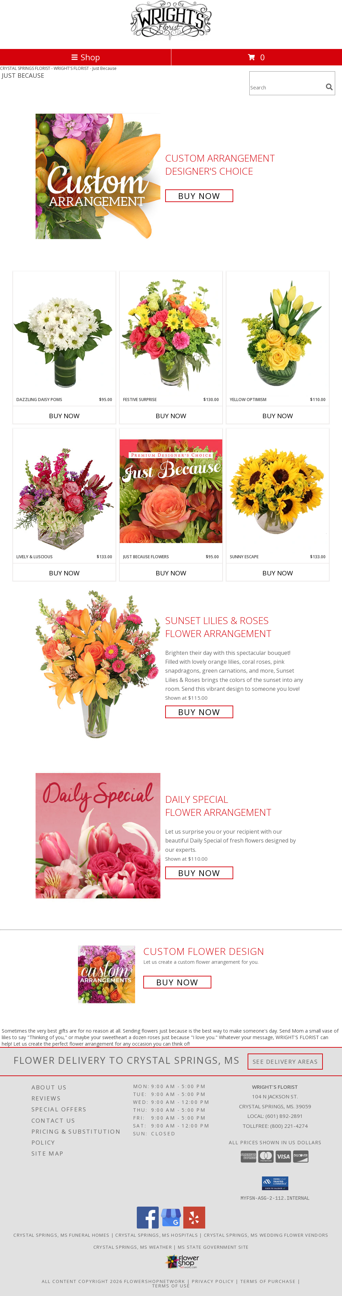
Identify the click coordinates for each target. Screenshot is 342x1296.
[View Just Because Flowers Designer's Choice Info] (171, 491)
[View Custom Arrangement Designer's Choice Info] (99, 176)
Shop (85, 57)
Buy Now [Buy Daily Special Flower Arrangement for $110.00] (199, 872)
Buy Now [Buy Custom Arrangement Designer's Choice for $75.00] (199, 195)
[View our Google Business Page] (171, 1226)
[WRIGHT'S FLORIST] (171, 39)
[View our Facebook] (148, 1226)
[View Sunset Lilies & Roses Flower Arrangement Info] (99, 665)
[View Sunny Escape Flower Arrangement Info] (277, 491)
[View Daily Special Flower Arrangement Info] (99, 835)
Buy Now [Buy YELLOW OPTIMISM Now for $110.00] (277, 415)
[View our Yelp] (194, 1226)
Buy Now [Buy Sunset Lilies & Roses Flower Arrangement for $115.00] (199, 712)
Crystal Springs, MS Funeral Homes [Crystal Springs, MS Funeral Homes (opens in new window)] (61, 1235)
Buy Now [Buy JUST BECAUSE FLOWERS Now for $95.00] (171, 573)
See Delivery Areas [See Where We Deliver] (285, 1062)
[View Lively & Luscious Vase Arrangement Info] (64, 491)
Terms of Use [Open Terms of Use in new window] (171, 1285)
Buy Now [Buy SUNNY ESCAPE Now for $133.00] (277, 573)
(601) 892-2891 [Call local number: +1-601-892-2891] (284, 1115)
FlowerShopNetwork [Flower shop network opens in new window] (154, 1281)
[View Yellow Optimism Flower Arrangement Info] (277, 334)
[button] (275, 1183)
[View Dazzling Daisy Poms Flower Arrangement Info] (64, 334)
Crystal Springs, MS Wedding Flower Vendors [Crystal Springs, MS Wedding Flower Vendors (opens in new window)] (266, 1235)
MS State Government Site (213, 1247)
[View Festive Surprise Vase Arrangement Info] (171, 334)
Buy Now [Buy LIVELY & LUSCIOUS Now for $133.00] (64, 573)
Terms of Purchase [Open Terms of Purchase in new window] (268, 1281)
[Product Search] (286, 87)
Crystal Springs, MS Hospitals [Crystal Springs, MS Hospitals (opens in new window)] (156, 1235)
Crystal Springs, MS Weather (132, 1247)
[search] (329, 87)
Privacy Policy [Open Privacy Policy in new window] (213, 1281)
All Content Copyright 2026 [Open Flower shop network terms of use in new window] (82, 1281)
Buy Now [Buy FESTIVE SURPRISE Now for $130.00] (171, 415)
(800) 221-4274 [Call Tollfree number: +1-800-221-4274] (289, 1125)
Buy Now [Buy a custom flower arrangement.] (177, 982)
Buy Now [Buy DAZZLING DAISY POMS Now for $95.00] (64, 415)
